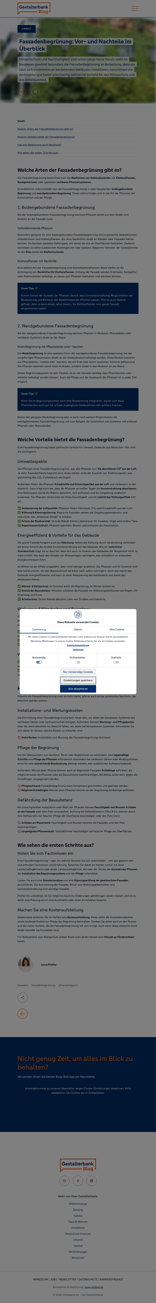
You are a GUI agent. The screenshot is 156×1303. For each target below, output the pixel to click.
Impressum (78, 649)
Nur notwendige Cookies (78, 672)
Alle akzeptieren (78, 688)
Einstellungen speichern (78, 680)
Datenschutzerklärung (78, 645)
